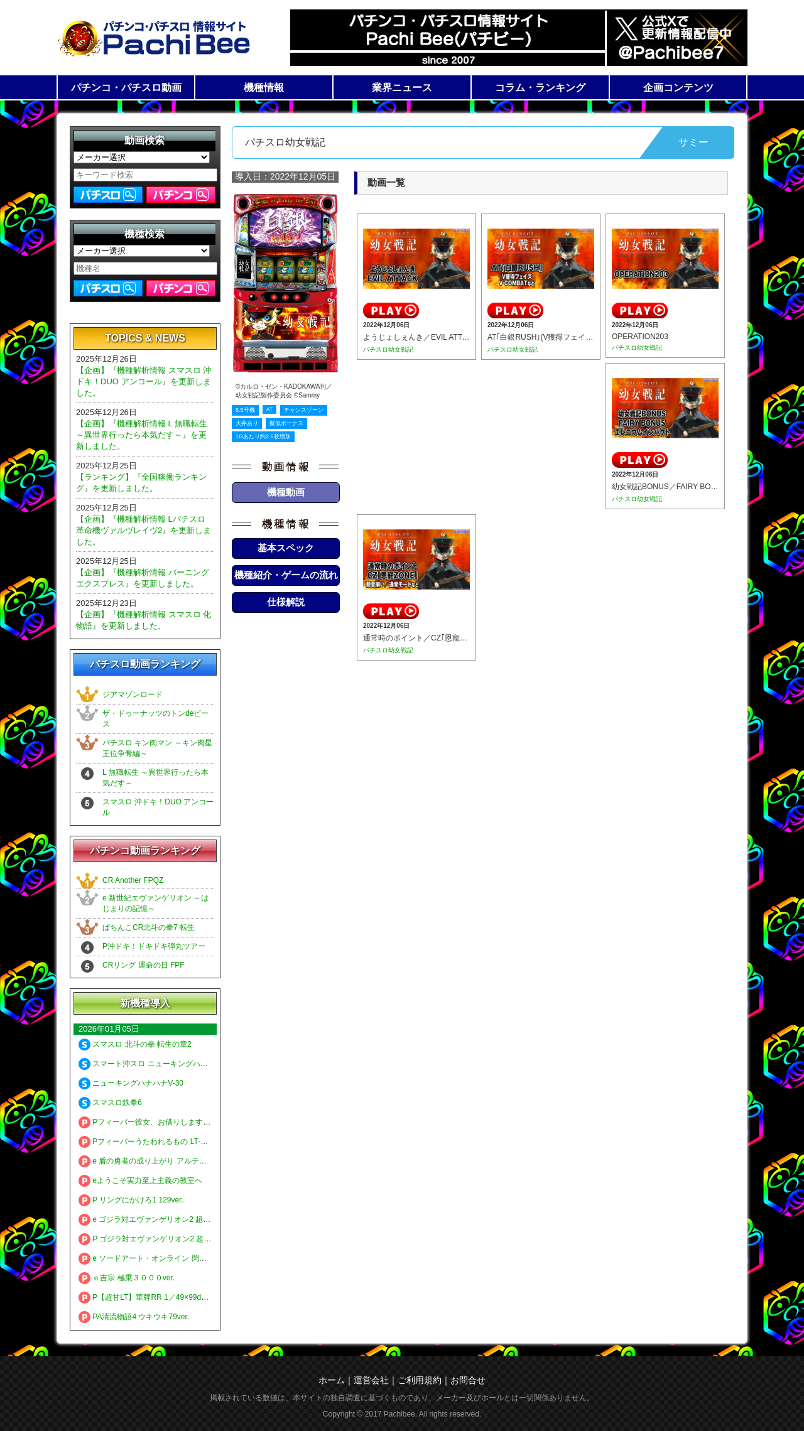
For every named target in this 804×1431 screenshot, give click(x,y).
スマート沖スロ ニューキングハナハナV (153, 1063)
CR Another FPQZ (132, 880)
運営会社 (371, 1380)
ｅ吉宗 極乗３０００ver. (127, 1277)
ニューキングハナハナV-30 (131, 1083)
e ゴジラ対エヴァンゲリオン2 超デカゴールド (163, 1219)
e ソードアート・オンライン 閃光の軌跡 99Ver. (166, 1258)
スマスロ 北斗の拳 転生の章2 (135, 1044)
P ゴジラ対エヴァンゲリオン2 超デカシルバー (164, 1238)
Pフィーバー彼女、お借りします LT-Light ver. (162, 1122)
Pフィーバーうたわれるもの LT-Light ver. (155, 1141)
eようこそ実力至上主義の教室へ (140, 1180)
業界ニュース (402, 87)
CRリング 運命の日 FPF (143, 965)
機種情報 (264, 87)
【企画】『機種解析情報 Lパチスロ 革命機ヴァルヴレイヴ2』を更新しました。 (143, 530)
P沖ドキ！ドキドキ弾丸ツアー (153, 946)
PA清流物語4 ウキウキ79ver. (134, 1316)
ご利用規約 (420, 1380)
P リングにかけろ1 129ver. (131, 1200)
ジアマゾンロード (132, 694)
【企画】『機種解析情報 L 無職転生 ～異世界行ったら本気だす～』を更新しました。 (141, 435)
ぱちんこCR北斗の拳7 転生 (148, 927)
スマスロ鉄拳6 (110, 1102)
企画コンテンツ (678, 87)
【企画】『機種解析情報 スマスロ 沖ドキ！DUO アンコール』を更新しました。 (143, 381)
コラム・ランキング (540, 87)
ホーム (331, 1380)
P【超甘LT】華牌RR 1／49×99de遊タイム (157, 1297)
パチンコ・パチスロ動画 (126, 87)
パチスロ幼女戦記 (388, 349)
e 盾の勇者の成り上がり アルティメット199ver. (166, 1161)
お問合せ (468, 1380)
